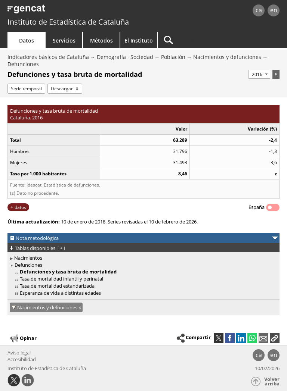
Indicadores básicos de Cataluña (48, 56)
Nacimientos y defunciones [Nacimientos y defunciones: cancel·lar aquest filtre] (47, 307)
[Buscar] (204, 40)
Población (173, 56)
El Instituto (138, 40)
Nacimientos (28, 257)
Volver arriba (272, 381)
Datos (26, 40)
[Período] (259, 74)
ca (259, 10)
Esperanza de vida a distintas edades (60, 293)
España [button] (257, 207)
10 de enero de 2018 (83, 221)
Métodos (101, 40)
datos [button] (20, 207)
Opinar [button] (23, 338)
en (273, 10)
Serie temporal (26, 88)
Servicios (64, 40)
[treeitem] (142, 258)
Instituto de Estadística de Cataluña (68, 22)
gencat (61, 11)
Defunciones (23, 64)
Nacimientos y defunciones (227, 56)
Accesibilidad (21, 359)
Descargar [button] (62, 88)
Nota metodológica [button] (37, 238)
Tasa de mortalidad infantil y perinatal (61, 278)
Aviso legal (19, 352)
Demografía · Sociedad (125, 56)
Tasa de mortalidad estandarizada (57, 285)
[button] (275, 338)
